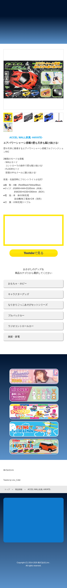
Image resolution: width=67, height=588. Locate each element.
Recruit (43, 530)
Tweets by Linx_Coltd (11, 480)
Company (23, 530)
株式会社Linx (8, 470)
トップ (7, 489)
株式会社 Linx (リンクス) (13, 6)
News (13, 511)
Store (54, 511)
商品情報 (18, 489)
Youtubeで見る (33, 253)
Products (33, 511)
